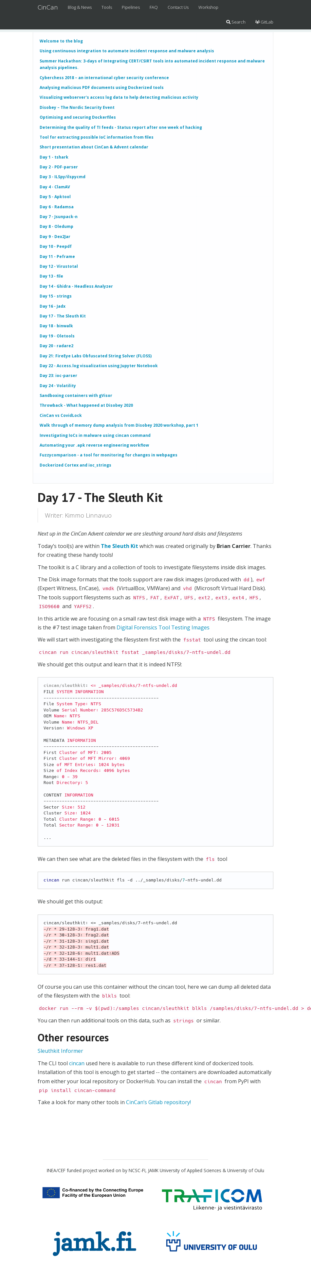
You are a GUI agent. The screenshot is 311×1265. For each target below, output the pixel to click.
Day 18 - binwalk (56, 326)
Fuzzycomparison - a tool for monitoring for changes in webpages (108, 455)
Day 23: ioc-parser (58, 375)
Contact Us (178, 7)
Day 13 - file (51, 276)
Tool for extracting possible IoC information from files (97, 137)
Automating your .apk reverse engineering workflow (94, 445)
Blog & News (80, 7)
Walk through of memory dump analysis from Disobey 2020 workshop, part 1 (119, 425)
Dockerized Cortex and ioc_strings (75, 465)
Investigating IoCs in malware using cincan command (95, 435)
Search (236, 22)
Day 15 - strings (56, 296)
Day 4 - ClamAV (55, 187)
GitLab (264, 22)
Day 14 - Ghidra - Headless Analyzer (76, 286)
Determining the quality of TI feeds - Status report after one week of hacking (121, 127)
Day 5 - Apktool (55, 196)
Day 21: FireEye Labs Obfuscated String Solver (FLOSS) (96, 356)
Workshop (208, 7)
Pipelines (131, 7)
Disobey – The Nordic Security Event (77, 107)
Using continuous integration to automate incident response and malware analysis (127, 51)
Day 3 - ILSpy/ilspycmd (62, 176)
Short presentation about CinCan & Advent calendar (94, 147)
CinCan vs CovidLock (61, 415)
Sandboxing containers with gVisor (76, 395)
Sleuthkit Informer (60, 1050)
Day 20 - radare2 (56, 346)
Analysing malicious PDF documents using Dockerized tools (102, 87)
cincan (76, 1063)
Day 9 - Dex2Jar (55, 236)
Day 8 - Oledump (56, 226)
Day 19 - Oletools (57, 336)
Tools (106, 7)
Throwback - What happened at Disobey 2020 (86, 405)
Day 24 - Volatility (58, 385)
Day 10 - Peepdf (56, 246)
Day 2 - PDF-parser (59, 167)
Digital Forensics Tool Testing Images (163, 627)
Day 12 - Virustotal (59, 266)
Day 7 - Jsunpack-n (59, 216)
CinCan (48, 7)
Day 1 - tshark (54, 157)
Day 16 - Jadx (52, 306)
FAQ (154, 7)
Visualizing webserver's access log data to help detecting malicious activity (119, 97)
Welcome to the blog (61, 41)
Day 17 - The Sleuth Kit (63, 316)
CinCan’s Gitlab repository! (158, 1102)
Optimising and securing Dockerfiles (78, 117)
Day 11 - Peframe (57, 256)
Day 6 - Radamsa (57, 207)
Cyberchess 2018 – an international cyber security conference (104, 77)
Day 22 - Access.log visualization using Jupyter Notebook (99, 365)
